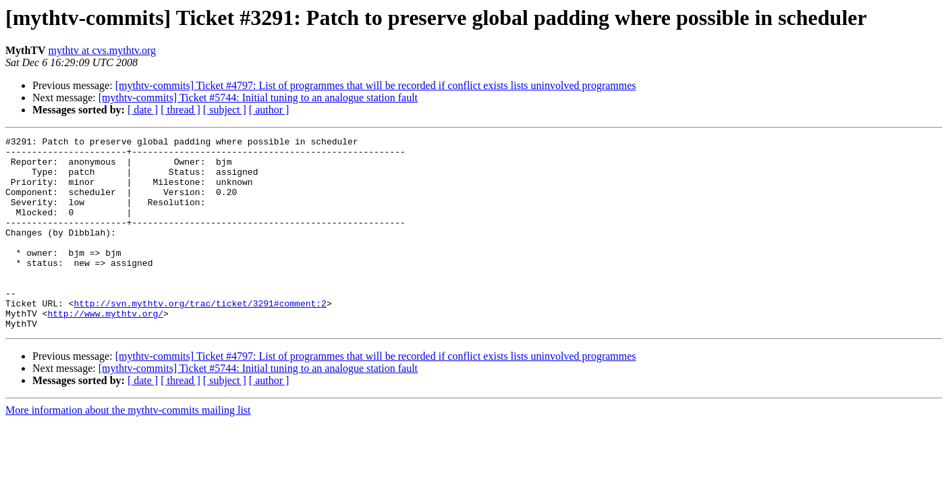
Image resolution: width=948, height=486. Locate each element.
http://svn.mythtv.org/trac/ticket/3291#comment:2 (200, 337)
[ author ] (269, 109)
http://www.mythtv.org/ (105, 350)
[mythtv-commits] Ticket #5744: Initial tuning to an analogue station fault (258, 97)
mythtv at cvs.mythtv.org (103, 50)
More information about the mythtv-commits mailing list (128, 448)
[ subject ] (224, 109)
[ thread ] (180, 109)
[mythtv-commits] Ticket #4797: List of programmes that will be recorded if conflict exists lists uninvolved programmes (375, 85)
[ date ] (143, 109)
